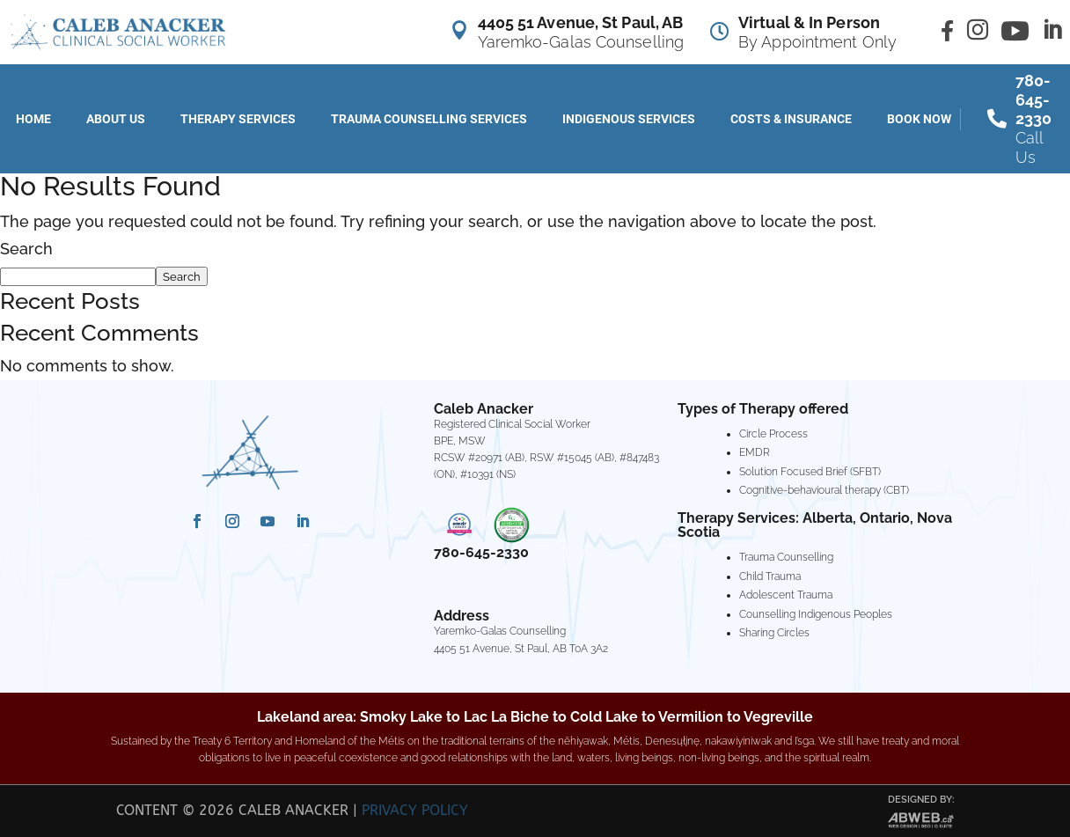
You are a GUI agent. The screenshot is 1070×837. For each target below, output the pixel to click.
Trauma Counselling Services (429, 119)
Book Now (919, 119)
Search (26, 248)
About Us (115, 119)
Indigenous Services (628, 119)
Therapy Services (238, 119)
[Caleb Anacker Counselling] (117, 32)
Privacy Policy (415, 810)
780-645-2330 (481, 552)
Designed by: (921, 799)
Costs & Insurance (791, 119)
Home (33, 119)
